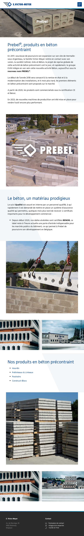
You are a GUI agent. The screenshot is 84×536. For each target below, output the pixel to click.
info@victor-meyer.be (56, 525)
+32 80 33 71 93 (54, 528)
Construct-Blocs (19, 381)
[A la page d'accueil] (17, 4)
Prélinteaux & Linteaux (22, 372)
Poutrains (16, 376)
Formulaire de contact (56, 523)
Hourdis (15, 368)
